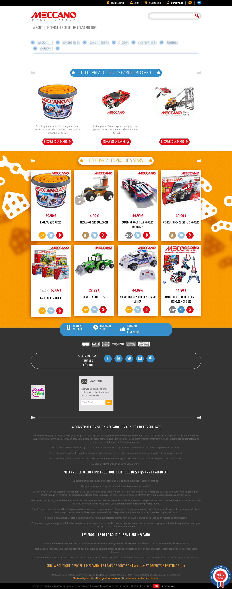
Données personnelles (133, 578)
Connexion (174, 3)
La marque (45, 43)
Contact (46, 49)
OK (108, 402)
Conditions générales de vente (106, 578)
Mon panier (152, 3)
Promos (171, 43)
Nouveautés (147, 43)
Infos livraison (152, 578)
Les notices (70, 43)
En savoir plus (167, 586)
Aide (134, 3)
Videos (123, 43)
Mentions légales (81, 578)
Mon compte (115, 3)
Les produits (99, 43)
